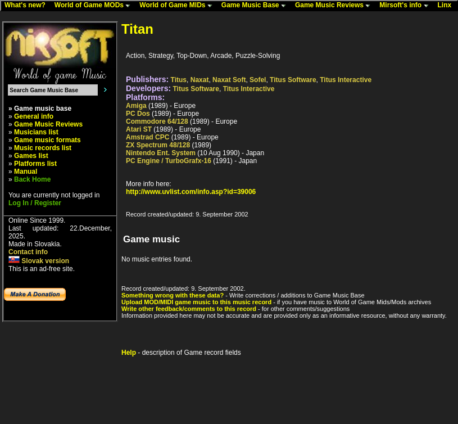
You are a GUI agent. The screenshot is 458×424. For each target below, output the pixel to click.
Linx (447, 5)
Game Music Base (256, 5)
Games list (31, 156)
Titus (179, 80)
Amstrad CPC (147, 137)
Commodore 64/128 (157, 121)
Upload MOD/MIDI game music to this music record (196, 302)
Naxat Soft (229, 80)
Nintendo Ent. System (161, 153)
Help (128, 353)
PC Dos (138, 114)
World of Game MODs (95, 5)
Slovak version (38, 261)
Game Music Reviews (335, 5)
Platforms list (35, 164)
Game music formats (47, 140)
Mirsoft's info (406, 5)
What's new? (27, 5)
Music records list (42, 148)
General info (33, 116)
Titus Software (293, 80)
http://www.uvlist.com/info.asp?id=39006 (191, 192)
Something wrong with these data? (172, 295)
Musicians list (36, 132)
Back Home (32, 179)
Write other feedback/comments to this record (188, 308)
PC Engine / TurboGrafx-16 (168, 161)
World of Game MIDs (178, 5)
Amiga (136, 106)
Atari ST (139, 129)
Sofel (258, 80)
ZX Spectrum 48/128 (158, 145)
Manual (25, 171)
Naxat (200, 80)
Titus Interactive (345, 80)
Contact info (28, 252)
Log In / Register (34, 203)
